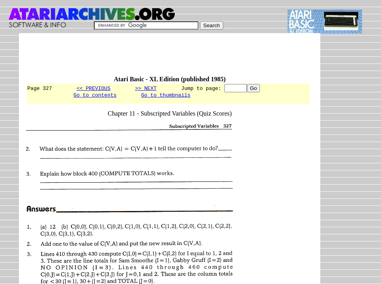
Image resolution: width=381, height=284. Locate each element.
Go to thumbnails (165, 95)
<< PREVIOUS (93, 88)
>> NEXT (146, 88)
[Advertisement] (169, 58)
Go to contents (94, 95)
